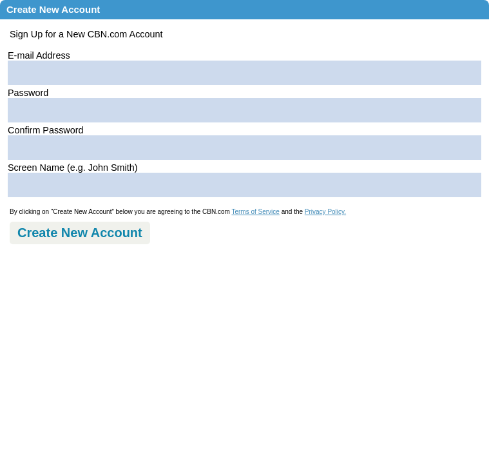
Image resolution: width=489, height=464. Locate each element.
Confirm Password (46, 130)
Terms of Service (255, 211)
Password (28, 93)
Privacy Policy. (325, 211)
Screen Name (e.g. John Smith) (73, 167)
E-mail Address (39, 55)
